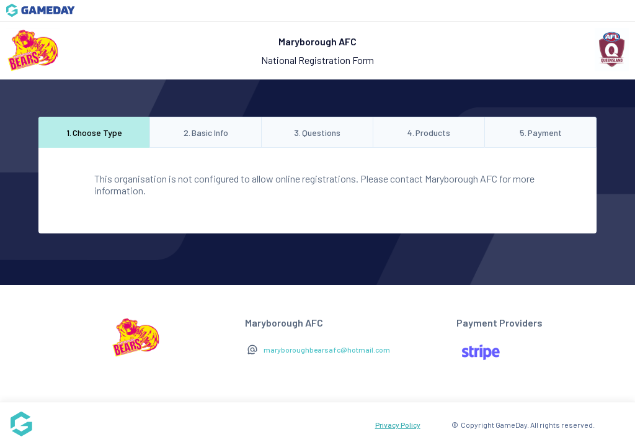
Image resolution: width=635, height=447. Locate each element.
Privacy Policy (397, 424)
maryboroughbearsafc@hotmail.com (327, 349)
